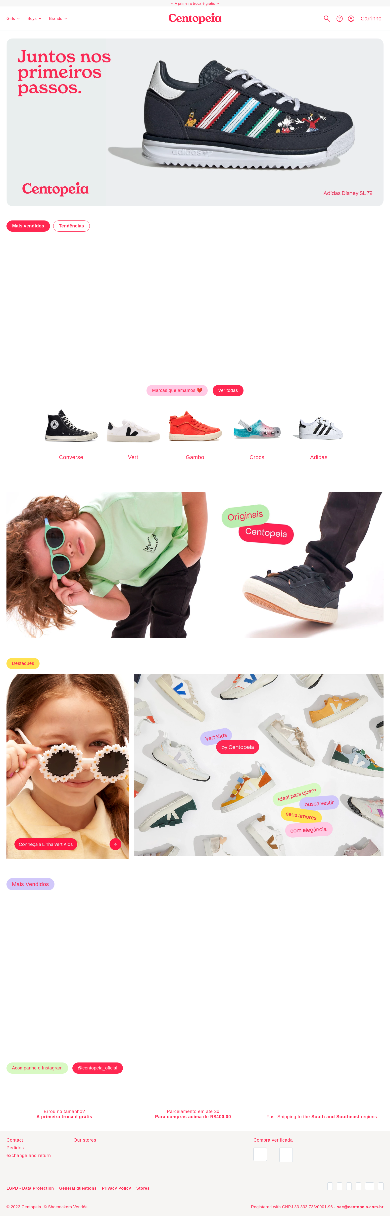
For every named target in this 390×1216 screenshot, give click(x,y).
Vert (133, 457)
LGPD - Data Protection (30, 1186)
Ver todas (228, 390)
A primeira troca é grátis (195, 3)
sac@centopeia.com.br (360, 1207)
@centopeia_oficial (97, 919)
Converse (71, 457)
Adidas (319, 457)
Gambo (195, 457)
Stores (143, 1186)
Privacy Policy (116, 1186)
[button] (327, 18)
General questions (78, 1186)
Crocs (256, 457)
